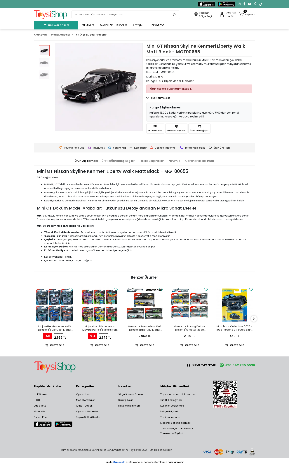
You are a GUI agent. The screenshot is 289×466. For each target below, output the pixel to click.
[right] (255, 319)
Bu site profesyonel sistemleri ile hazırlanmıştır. (144, 462)
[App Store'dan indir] (206, 4)
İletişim (137, 25)
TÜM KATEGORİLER (56, 25)
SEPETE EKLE (54, 345)
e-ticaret (146, 462)
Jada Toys (40, 405)
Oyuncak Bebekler (87, 411)
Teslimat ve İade (170, 417)
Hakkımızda (157, 25)
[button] (247, 14)
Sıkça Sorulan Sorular (131, 394)
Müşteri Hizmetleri (174, 386)
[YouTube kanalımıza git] (249, 4)
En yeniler (88, 25)
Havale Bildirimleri (129, 405)
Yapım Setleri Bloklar (88, 417)
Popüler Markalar (47, 386)
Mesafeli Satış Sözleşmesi (175, 423)
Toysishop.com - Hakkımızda (177, 394)
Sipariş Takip (125, 400)
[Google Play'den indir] (226, 4)
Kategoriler (85, 386)
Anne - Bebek (84, 405)
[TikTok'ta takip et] (260, 4)
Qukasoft (119, 462)
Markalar (106, 25)
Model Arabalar (85, 400)
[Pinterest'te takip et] (255, 4)
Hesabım (125, 386)
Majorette (40, 411)
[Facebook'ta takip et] (244, 4)
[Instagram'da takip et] (239, 4)
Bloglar (122, 25)
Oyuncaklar (83, 394)
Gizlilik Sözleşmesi (171, 400)
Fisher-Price (41, 417)
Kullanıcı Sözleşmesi (172, 405)
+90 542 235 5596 (237, 365)
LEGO (37, 400)
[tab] (86, 161)
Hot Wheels (41, 394)
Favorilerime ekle (158, 98)
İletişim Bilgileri (169, 411)
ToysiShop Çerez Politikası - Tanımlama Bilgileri (176, 431)
